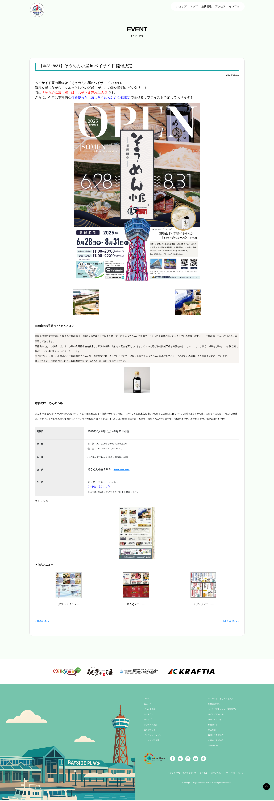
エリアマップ (150, 732)
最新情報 (206, 6)
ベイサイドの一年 (216, 716)
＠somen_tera (122, 469)
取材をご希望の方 (216, 737)
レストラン (149, 716)
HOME (147, 700)
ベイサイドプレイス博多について (180, 775)
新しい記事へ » (230, 621)
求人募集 (212, 732)
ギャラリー (213, 747)
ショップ (181, 6)
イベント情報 (150, 711)
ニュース (148, 706)
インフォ (234, 6)
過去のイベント (215, 721)
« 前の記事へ (42, 621)
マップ (194, 6)
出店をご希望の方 (216, 742)
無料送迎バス (214, 706)
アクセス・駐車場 (152, 742)
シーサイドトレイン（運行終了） (223, 711)
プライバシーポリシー (237, 775)
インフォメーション (153, 737)
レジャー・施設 (151, 726)
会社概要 (203, 775)
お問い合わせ (217, 775)
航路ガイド (213, 726)
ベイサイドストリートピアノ (221, 700)
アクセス (220, 6)
